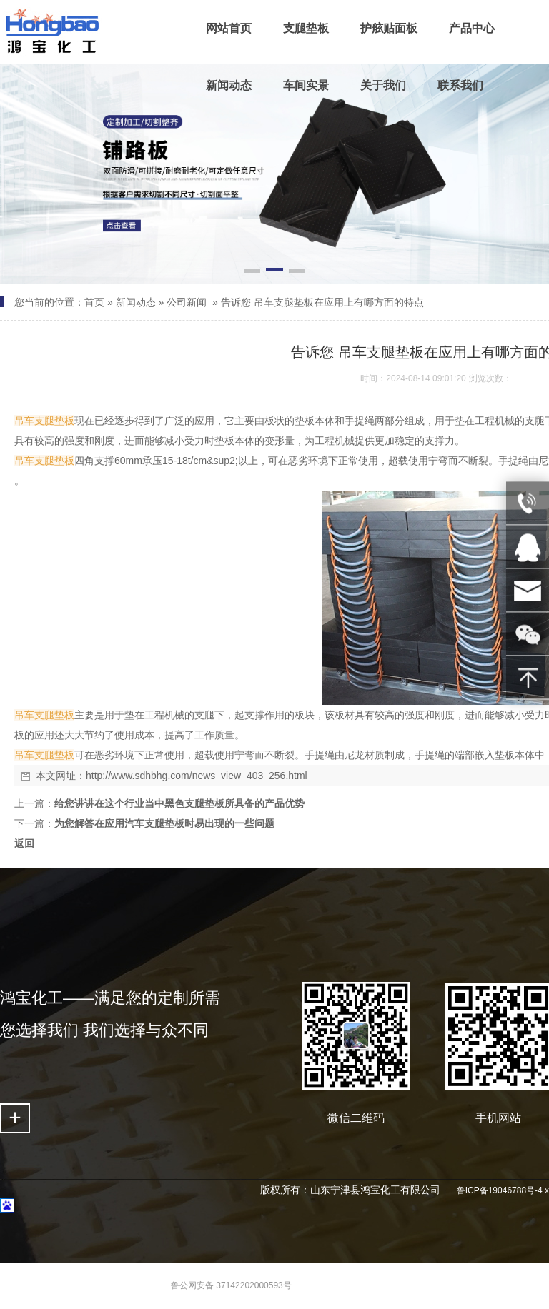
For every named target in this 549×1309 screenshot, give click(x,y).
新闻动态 (136, 302)
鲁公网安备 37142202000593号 (231, 1285)
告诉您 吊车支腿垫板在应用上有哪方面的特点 (322, 302)
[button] (252, 272)
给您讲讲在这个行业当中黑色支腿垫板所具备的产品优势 (179, 803)
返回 (24, 843)
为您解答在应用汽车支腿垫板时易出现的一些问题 (164, 823)
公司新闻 (187, 302)
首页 (94, 302)
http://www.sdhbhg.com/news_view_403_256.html (196, 775)
